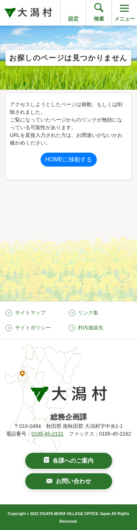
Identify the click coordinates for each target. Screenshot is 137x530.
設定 (73, 19)
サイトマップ (30, 313)
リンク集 (88, 313)
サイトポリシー (33, 328)
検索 (99, 19)
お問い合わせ (73, 481)
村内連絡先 (90, 328)
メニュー (124, 12)
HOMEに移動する (68, 159)
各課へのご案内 (73, 461)
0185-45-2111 (47, 434)
